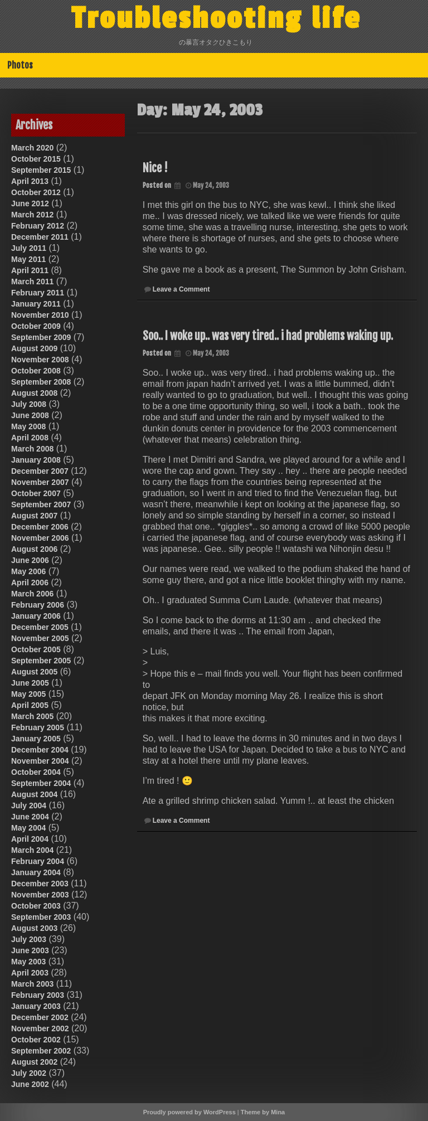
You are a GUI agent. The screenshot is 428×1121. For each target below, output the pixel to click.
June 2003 (30, 950)
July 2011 (28, 248)
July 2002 (28, 1073)
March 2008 (32, 448)
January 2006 (36, 616)
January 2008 (36, 459)
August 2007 (34, 515)
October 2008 (36, 370)
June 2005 (30, 682)
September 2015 (41, 170)
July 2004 (28, 805)
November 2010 (40, 314)
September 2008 (41, 381)
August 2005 (34, 671)
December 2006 (40, 526)
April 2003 (29, 972)
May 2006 (28, 571)
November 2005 (40, 638)
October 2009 (36, 326)
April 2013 (29, 181)
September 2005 (41, 660)
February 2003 (37, 995)
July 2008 (28, 404)
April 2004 (29, 838)
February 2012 (37, 225)
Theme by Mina (263, 1112)
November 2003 (40, 894)
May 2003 (28, 961)
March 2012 (32, 214)
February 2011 (37, 292)
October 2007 (36, 493)
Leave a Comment (181, 289)
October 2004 (36, 772)
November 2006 (40, 537)
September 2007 (41, 504)
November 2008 (40, 359)
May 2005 (28, 694)
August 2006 (34, 549)
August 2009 (34, 348)
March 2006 (32, 593)
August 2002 (34, 1061)
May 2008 (28, 426)
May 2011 (28, 259)
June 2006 (30, 560)
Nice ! (155, 168)
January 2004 (36, 872)
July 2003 (28, 939)
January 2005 (36, 738)
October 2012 (36, 192)
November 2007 (40, 482)
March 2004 (32, 850)
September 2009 (41, 337)
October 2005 (36, 649)
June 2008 (30, 415)
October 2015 (36, 158)
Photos (20, 65)
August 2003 (34, 928)
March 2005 (32, 716)
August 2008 (34, 393)
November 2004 (40, 760)
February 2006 (37, 604)
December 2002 (40, 1017)
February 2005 (37, 727)
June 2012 (30, 203)
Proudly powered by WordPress (189, 1112)
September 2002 (41, 1050)
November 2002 (40, 1028)
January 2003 (36, 1006)
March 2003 (32, 983)
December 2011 (40, 236)
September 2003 (41, 917)
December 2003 (40, 883)
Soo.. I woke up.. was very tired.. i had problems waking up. (268, 336)
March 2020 (32, 147)
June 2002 (30, 1084)
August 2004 (34, 794)
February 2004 (37, 861)
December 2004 (40, 749)
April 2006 (29, 582)
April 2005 (29, 705)
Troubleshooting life (216, 18)
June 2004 (30, 816)
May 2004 (28, 827)
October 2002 (36, 1039)
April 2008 (29, 437)
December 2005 (40, 627)
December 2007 (40, 471)
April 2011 (29, 270)
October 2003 (36, 905)
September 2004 (41, 783)
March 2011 (32, 281)
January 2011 (36, 303)
